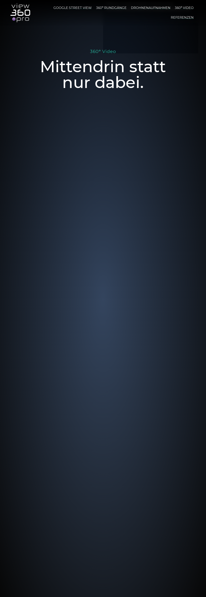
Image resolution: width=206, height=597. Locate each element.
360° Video (184, 8)
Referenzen (182, 17)
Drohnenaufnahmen (150, 8)
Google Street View (72, 8)
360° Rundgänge (111, 8)
